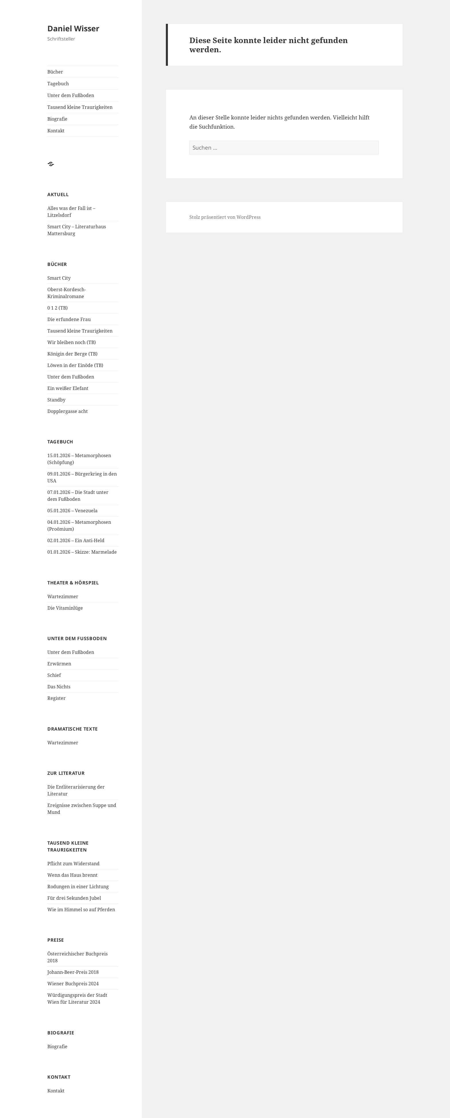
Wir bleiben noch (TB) (71, 342)
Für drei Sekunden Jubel (74, 898)
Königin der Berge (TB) (72, 354)
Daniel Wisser (73, 28)
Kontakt (56, 131)
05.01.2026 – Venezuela (72, 510)
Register (56, 698)
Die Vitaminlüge (65, 608)
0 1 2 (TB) (57, 308)
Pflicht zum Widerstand (73, 863)
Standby (56, 400)
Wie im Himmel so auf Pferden (81, 909)
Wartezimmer (62, 596)
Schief (54, 675)
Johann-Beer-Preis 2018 (73, 972)
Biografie (57, 119)
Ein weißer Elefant (67, 388)
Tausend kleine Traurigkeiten (80, 107)
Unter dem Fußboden (70, 95)
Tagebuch (58, 83)
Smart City (59, 278)
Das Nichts (58, 686)
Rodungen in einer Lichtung (78, 886)
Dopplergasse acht (67, 411)
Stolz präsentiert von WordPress (225, 217)
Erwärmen (59, 664)
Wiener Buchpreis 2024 (73, 983)
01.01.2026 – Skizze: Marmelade (82, 552)
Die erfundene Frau (69, 319)
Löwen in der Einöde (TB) (75, 365)
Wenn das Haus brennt (72, 875)
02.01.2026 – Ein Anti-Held (75, 540)
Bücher (55, 72)
